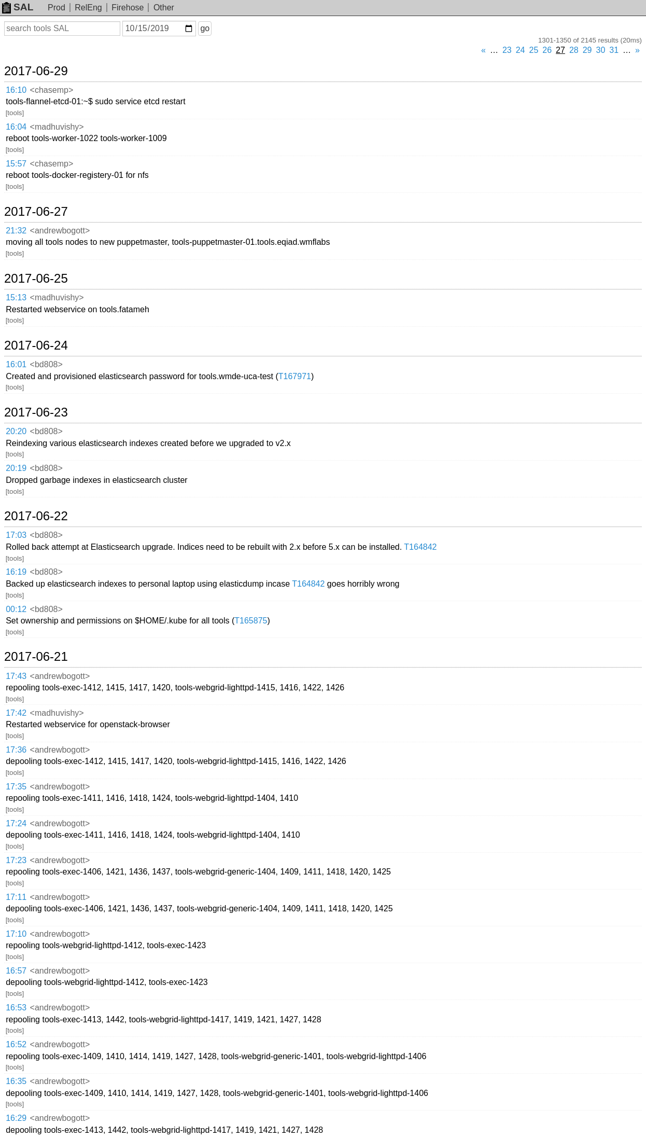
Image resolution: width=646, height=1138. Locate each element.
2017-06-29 (36, 71)
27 (560, 50)
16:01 (16, 364)
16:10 (16, 90)
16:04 (16, 126)
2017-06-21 (36, 657)
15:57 (16, 163)
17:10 (16, 933)
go (204, 28)
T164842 (420, 547)
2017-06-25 (36, 278)
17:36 (16, 749)
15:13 (16, 297)
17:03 (16, 535)
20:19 (16, 468)
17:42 (16, 713)
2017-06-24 (36, 345)
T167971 (294, 376)
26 (547, 50)
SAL (17, 7)
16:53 (16, 1007)
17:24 (16, 823)
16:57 (16, 970)
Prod (56, 7)
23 (507, 50)
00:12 (16, 609)
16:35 (16, 1081)
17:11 (16, 897)
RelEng (88, 7)
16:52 (16, 1044)
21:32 (16, 230)
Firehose (127, 7)
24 (520, 50)
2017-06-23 (36, 412)
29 (587, 50)
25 (534, 50)
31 (614, 50)
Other (163, 7)
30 (601, 50)
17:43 (16, 676)
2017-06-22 (36, 516)
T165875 (250, 620)
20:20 (16, 431)
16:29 (16, 1118)
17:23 (16, 860)
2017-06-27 (36, 211)
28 (574, 50)
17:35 (16, 786)
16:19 (16, 571)
